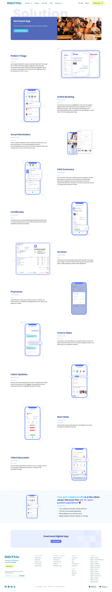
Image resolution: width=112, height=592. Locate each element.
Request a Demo (38, 565)
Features (37, 3)
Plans (51, 3)
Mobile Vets (55, 563)
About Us (74, 571)
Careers (73, 575)
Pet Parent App (38, 563)
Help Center (74, 565)
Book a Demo (98, 3)
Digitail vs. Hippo (94, 569)
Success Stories (75, 563)
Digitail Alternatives (94, 581)
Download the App (20, 31)
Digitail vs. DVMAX (94, 571)
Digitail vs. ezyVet (94, 561)
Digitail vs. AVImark (94, 557)
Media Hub (74, 573)
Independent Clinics (57, 557)
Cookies (45, 586)
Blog (73, 561)
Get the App (56, 541)
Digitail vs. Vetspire (94, 577)
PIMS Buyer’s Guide (57, 565)
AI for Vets (44, 3)
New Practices (56, 559)
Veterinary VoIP (38, 561)
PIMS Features (38, 557)
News (73, 559)
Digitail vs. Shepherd (94, 563)
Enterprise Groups (57, 561)
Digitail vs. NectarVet (94, 573)
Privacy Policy (51, 586)
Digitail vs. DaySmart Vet (95, 575)
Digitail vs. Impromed (94, 567)
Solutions (27, 3)
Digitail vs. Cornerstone (95, 565)
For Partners (74, 557)
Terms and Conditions (60, 586)
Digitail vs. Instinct (94, 579)
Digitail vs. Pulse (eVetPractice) (97, 559)
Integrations (37, 559)
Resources (58, 3)
